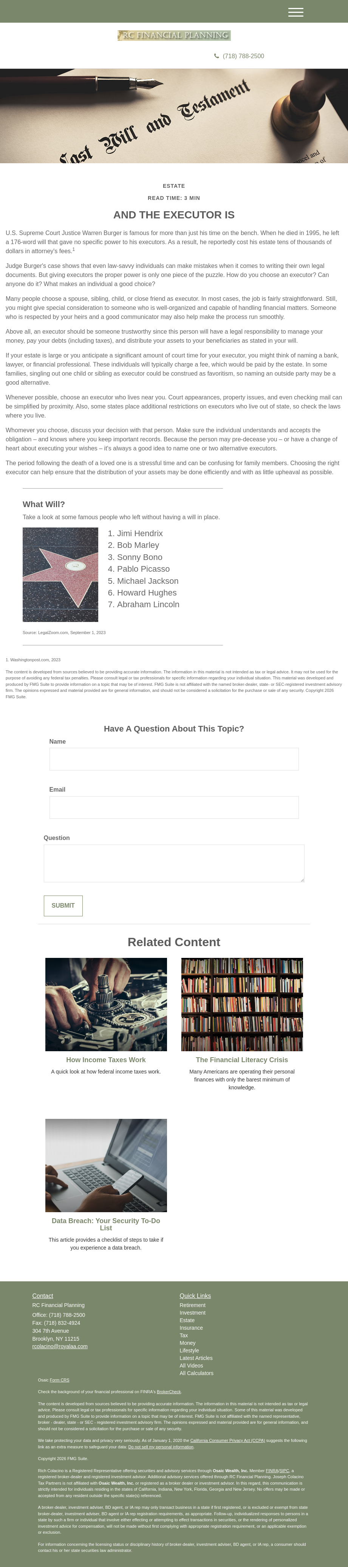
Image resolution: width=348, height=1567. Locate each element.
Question (57, 838)
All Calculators (196, 1373)
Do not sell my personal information (160, 1447)
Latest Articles (196, 1358)
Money (188, 1343)
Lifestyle (189, 1350)
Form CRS (60, 1380)
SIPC (284, 1470)
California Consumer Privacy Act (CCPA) (227, 1440)
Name (57, 741)
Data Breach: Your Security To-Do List (106, 1224)
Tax (184, 1335)
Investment (193, 1313)
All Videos (191, 1366)
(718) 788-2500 (239, 56)
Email (57, 789)
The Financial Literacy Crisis (242, 1060)
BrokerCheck (169, 1391)
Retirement (193, 1305)
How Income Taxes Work (105, 1060)
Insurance (191, 1328)
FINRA (272, 1470)
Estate (187, 1320)
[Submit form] (63, 906)
